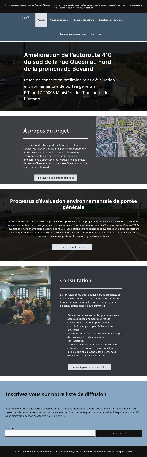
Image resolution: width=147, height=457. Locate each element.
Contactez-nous (44, 416)
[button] (99, 34)
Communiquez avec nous (70, 7)
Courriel (9, 428)
